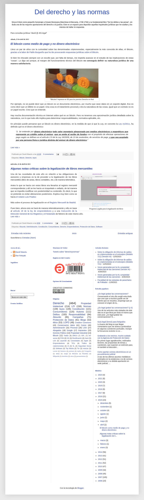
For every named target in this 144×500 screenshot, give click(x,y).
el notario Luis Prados (26, 197)
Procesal (73, 328)
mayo (102, 421)
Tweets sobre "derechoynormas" (66, 252)
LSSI (85, 328)
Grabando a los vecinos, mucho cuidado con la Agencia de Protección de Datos (114, 337)
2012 (100, 459)
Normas (87, 306)
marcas (85, 348)
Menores (75, 353)
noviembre (104, 407)
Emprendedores (73, 227)
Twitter (66, 336)
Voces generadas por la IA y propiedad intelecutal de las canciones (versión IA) (113, 268)
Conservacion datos (66, 325)
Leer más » (15, 147)
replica (79, 351)
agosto (103, 414)
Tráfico (84, 343)
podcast (71, 351)
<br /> (31, 328)
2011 (100, 463)
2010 (100, 466)
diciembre (104, 403)
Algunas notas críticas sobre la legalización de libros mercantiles (51, 168)
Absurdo (22, 227)
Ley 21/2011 (124, 124)
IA (68, 346)
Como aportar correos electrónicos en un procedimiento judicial (114, 353)
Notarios (63, 351)
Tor (78, 348)
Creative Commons (83, 323)
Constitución (42, 227)
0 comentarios (48, 154)
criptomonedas (58, 346)
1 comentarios (47, 223)
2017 (100, 393)
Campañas (78, 317)
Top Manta (70, 348)
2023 (100, 375)
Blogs (83, 320)
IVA (68, 338)
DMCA (75, 336)
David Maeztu (21, 252)
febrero (103, 444)
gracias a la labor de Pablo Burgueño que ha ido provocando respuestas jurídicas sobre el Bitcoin (54, 52)
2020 (100, 382)
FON (62, 338)
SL (74, 346)
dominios (65, 356)
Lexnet (55, 351)
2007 (100, 477)
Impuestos (82, 330)
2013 (100, 456)
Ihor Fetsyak (21, 256)
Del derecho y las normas (72, 12)
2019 (100, 386)
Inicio (74, 233)
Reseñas (85, 353)
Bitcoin (22, 158)
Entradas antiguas (125, 233)
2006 (100, 481)
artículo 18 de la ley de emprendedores (31, 211)
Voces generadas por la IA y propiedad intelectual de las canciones (113, 276)
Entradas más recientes (21, 233)
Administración (31, 227)
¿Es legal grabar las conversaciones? (112, 294)
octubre (103, 410)
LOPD (66, 322)
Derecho (28, 158)
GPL (83, 336)
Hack (87, 338)
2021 (100, 378)
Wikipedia (56, 356)
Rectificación (77, 338)
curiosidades (75, 341)
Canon (83, 325)
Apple (86, 341)
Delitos (56, 314)
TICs (73, 343)
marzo (103, 440)
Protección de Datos (87, 227)
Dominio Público (59, 333)
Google (70, 330)
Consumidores (53, 227)
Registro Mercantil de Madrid (63, 202)
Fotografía (87, 351)
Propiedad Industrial (79, 333)
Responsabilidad (77, 314)
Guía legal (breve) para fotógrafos (111, 322)
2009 (100, 470)
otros (72, 356)
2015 (100, 400)
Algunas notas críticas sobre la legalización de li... (112, 435)
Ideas (57, 353)
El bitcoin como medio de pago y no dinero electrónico (45, 43)
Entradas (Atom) (29, 238)
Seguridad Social (84, 346)
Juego (66, 353)
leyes (34, 158)
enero (103, 447)
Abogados (57, 330)
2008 (100, 474)
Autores (80, 311)
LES (54, 341)
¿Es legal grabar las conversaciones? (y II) (115, 308)
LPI (73, 306)
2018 (100, 389)
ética (55, 322)
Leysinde (63, 341)
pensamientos (81, 356)
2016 (100, 396)
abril (102, 425)
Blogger (80, 488)
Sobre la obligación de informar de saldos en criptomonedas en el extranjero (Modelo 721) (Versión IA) (115, 254)
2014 (100, 452)
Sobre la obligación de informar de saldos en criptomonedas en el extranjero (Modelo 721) (115, 262)
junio (102, 417)
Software (99, 227)
